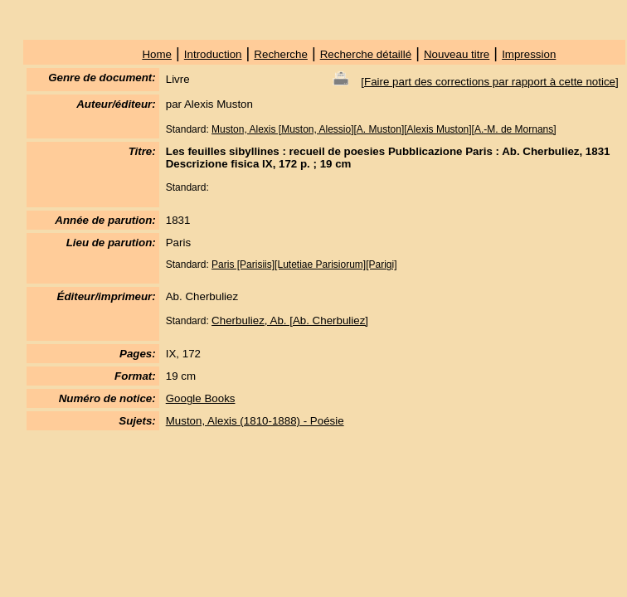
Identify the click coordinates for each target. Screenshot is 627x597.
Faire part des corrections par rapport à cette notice (489, 81)
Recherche (280, 54)
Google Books (201, 398)
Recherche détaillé (365, 54)
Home (157, 54)
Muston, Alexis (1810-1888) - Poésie (255, 421)
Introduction (213, 54)
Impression (529, 54)
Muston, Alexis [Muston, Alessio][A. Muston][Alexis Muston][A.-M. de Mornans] (384, 129)
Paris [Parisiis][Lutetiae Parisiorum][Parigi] (303, 264)
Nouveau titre (456, 54)
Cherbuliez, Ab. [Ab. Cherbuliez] (289, 320)
